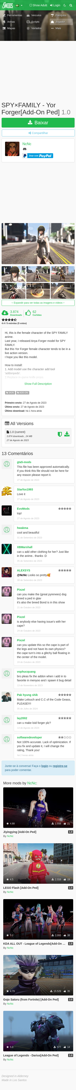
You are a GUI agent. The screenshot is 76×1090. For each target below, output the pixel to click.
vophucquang (26, 671)
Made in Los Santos (14, 1080)
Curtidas (37, 315)
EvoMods (23, 508)
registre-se (60, 766)
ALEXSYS (23, 570)
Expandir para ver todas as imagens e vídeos (38, 302)
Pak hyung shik (27, 695)
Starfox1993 (25, 489)
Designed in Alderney (15, 1076)
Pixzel (21, 589)
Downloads (16, 315)
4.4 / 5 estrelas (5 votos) (14, 323)
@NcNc (22, 575)
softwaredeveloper (29, 737)
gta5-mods (24, 462)
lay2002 (22, 718)
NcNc (26, 144)
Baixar (38, 122)
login (44, 766)
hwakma (22, 528)
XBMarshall (24, 547)
